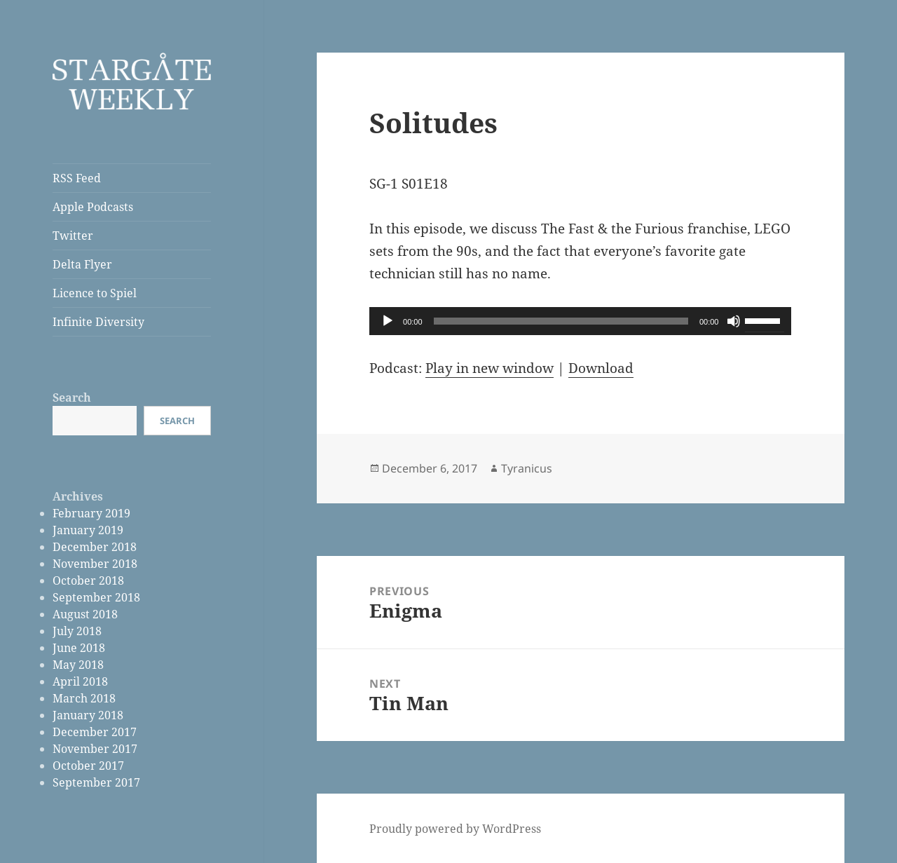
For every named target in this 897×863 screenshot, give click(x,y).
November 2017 (95, 748)
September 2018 (96, 597)
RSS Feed (77, 178)
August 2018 (85, 614)
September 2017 (96, 782)
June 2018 (79, 647)
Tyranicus (526, 468)
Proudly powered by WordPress (455, 828)
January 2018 (88, 715)
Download (601, 368)
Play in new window (489, 368)
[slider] (561, 321)
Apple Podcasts (93, 207)
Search (72, 397)
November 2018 (95, 563)
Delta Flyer (82, 264)
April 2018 (80, 681)
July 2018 (77, 631)
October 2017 (88, 765)
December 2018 (95, 547)
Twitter (73, 235)
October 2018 (88, 580)
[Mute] (734, 321)
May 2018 (78, 664)
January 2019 (88, 530)
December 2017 (95, 732)
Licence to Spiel (95, 293)
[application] (580, 321)
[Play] (388, 321)
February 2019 (91, 513)
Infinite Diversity (98, 321)
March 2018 (84, 698)
